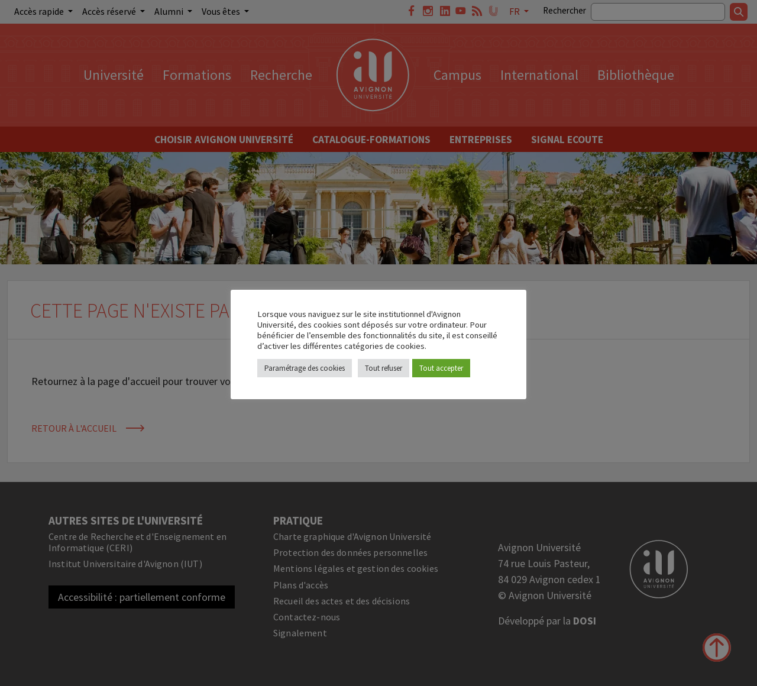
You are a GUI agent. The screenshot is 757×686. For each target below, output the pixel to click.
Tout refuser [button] (383, 368)
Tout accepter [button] (441, 368)
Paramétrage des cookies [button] (304, 368)
